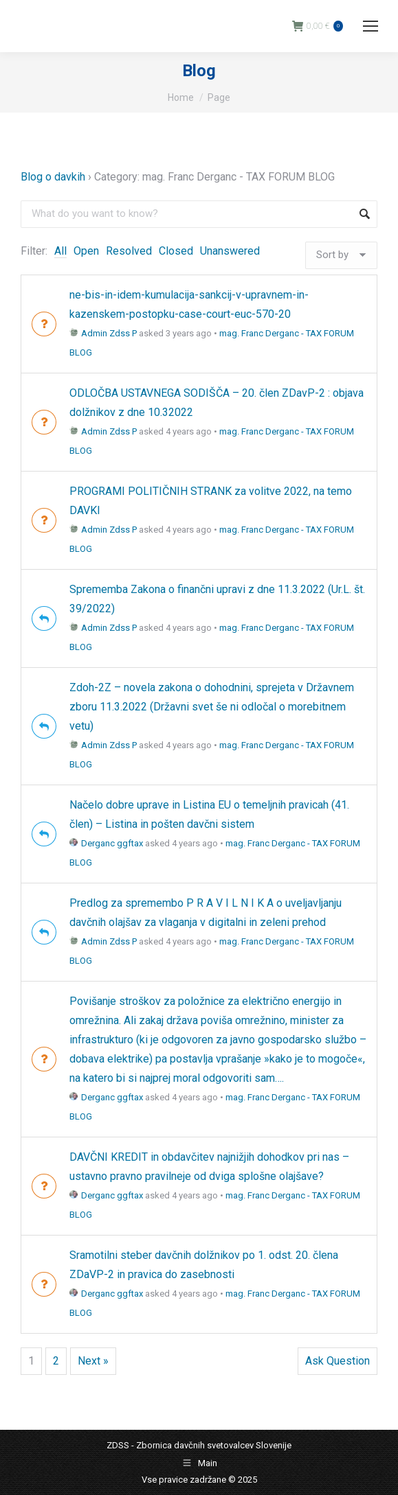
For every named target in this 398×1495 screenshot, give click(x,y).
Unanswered (230, 250)
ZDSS (118, 1445)
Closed (176, 250)
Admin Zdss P (103, 333)
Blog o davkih (53, 176)
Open (86, 250)
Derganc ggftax (106, 843)
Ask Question (337, 1360)
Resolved (129, 250)
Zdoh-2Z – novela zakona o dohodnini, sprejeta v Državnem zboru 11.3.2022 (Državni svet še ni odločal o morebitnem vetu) (211, 706)
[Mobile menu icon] (370, 26)
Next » (93, 1360)
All (60, 250)
